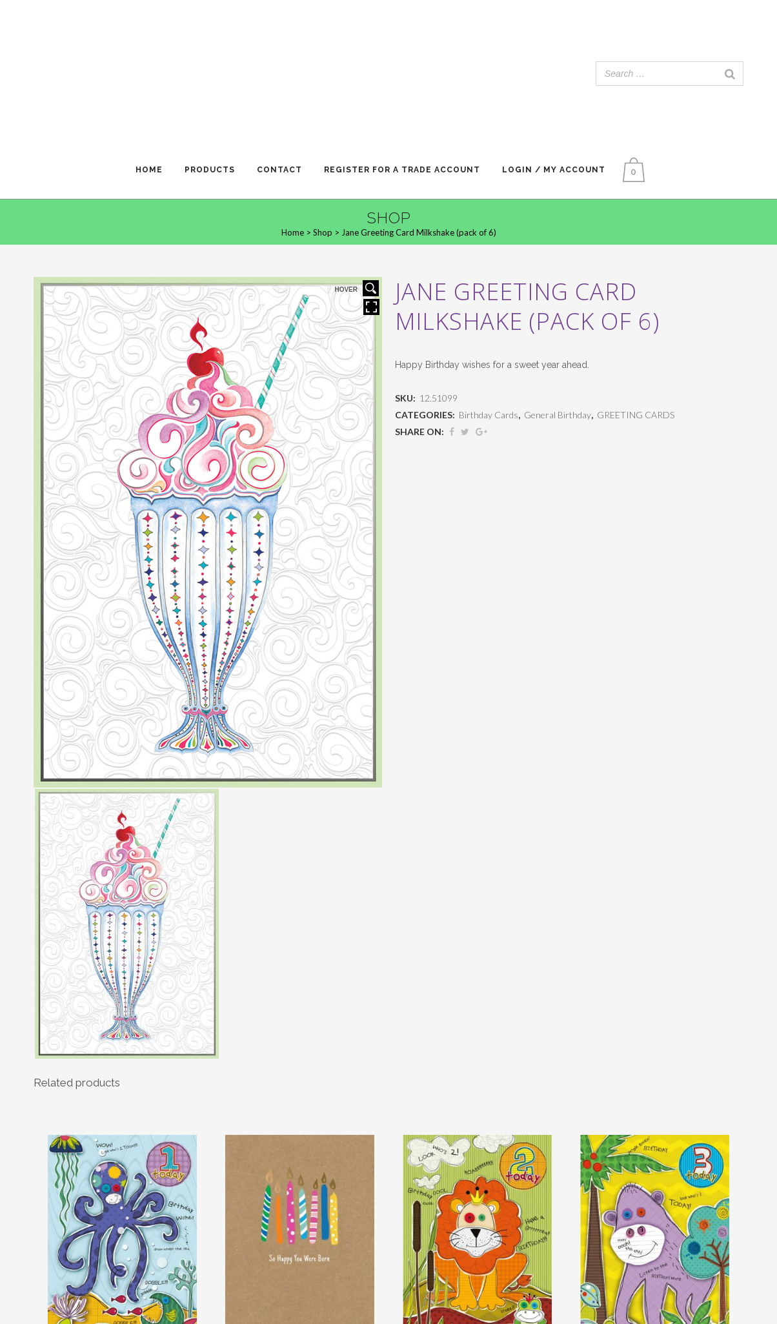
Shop (322, 232)
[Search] (730, 73)
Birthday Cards (488, 414)
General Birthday (557, 414)
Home (292, 232)
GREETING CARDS (635, 414)
